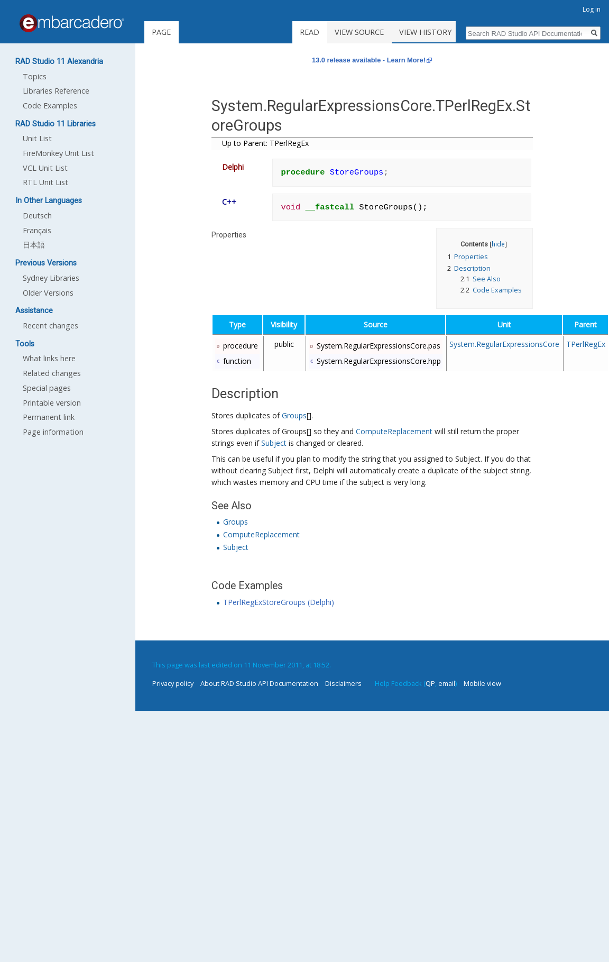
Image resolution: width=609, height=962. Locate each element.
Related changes (52, 373)
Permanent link (49, 417)
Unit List (37, 138)
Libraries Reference (56, 91)
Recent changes (50, 325)
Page (161, 32)
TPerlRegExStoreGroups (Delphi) (278, 602)
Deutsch (37, 215)
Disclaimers (343, 683)
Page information (53, 432)
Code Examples (50, 105)
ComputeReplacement (394, 431)
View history (438, 32)
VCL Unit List (45, 168)
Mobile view (482, 683)
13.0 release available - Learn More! (369, 60)
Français (37, 230)
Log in (592, 9)
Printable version (52, 403)
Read (322, 32)
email (446, 683)
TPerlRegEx (585, 344)
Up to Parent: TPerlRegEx (265, 143)
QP (430, 683)
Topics (35, 76)
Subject (274, 443)
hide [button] (498, 244)
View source (371, 32)
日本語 (34, 245)
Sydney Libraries (51, 278)
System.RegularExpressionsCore (504, 344)
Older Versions (48, 293)
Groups (294, 415)
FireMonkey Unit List (58, 153)
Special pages (47, 388)
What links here (49, 358)
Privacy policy (172, 683)
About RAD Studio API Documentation (259, 683)
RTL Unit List (45, 182)
